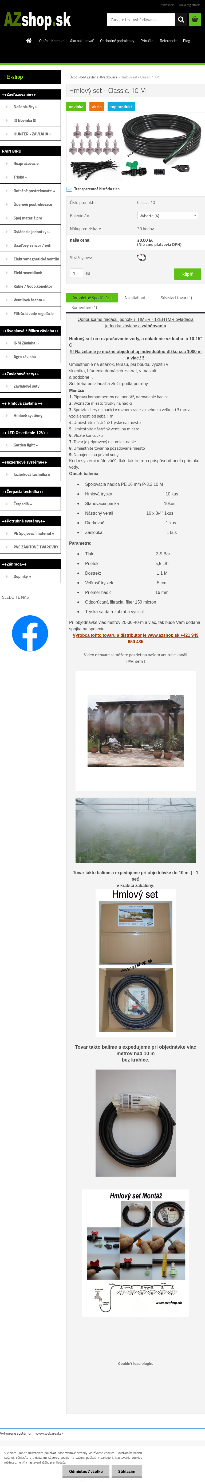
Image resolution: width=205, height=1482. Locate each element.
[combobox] (167, 215)
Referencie (168, 40)
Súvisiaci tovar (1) (176, 297)
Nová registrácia (189, 4)
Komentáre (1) (84, 307)
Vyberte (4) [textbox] (149, 216)
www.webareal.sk (50, 1433)
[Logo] (36, 19)
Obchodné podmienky (117, 40)
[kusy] (76, 273)
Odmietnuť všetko (86, 1471)
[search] (181, 19)
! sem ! (135, 661)
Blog (186, 40)
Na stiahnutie (137, 297)
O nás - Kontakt (51, 40)
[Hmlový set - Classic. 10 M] (135, 114)
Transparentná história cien (93, 189)
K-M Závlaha (89, 77)
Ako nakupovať (82, 40)
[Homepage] (29, 40)
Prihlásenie (167, 4)
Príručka (147, 40)
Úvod (73, 77)
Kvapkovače (108, 77)
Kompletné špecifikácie (92, 297)
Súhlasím (126, 1471)
